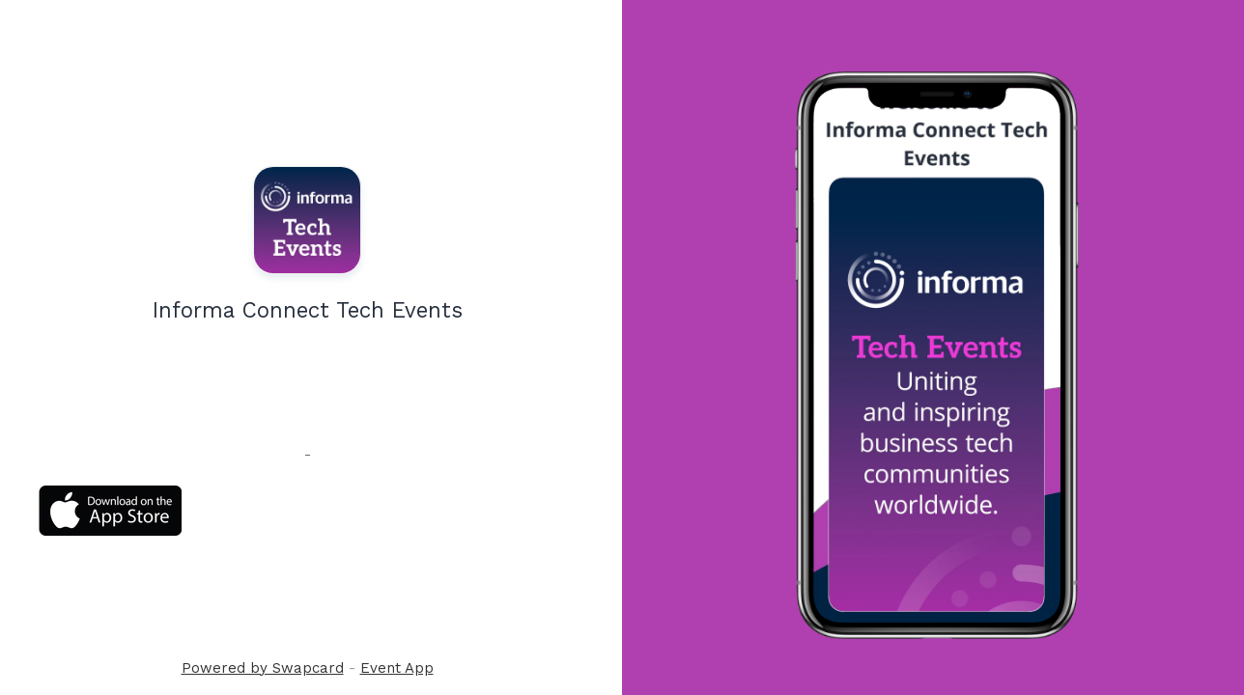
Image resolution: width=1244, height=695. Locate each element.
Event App (397, 668)
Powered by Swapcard (263, 668)
